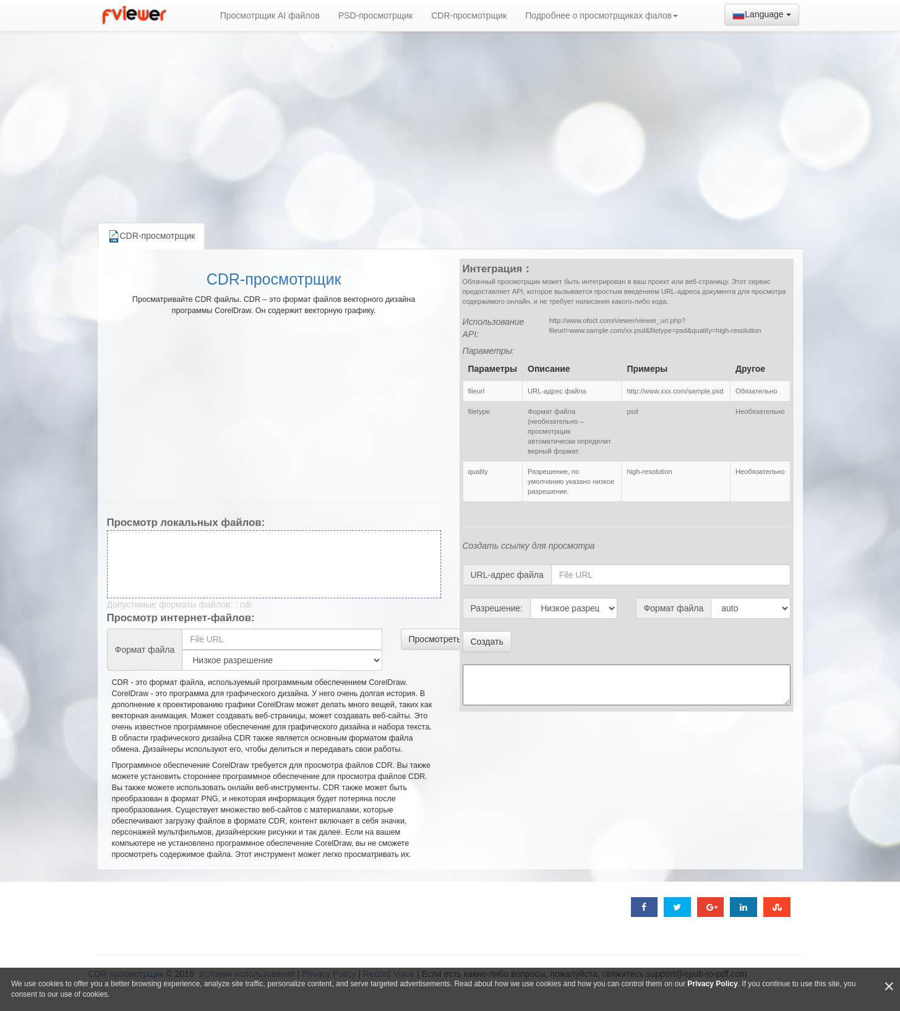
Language (761, 15)
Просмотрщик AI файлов (270, 15)
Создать (487, 642)
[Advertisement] (450, 123)
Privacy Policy (712, 983)
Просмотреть (435, 639)
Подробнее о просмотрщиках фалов (601, 15)
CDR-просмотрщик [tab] (151, 236)
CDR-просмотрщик (469, 15)
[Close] (888, 986)
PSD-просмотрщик (375, 15)
